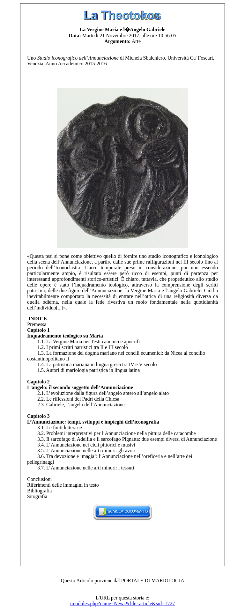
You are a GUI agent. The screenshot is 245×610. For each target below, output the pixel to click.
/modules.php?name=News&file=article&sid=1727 (122, 603)
